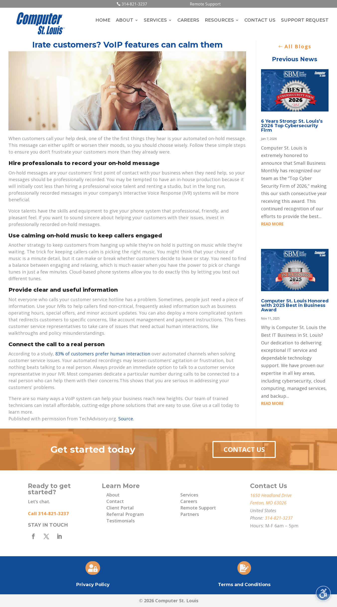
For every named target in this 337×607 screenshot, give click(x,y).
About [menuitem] (124, 20)
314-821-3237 (134, 4)
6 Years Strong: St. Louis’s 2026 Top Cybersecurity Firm (292, 125)
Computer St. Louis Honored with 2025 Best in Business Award (295, 305)
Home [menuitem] (102, 20)
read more (272, 224)
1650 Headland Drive (271, 495)
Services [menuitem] (155, 20)
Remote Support (205, 4)
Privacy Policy (93, 584)
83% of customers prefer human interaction (102, 354)
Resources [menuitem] (219, 20)
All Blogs (297, 46)
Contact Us (244, 449)
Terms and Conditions (244, 584)
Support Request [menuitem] (305, 20)
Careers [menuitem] (188, 20)
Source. (126, 419)
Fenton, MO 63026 (268, 503)
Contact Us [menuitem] (259, 20)
